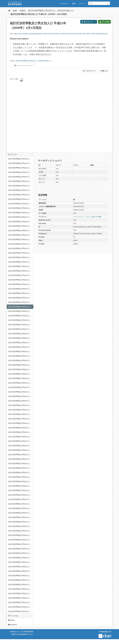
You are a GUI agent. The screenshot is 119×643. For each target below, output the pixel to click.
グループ (82, 3)
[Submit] (108, 3)
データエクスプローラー (24, 65)
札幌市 (22, 11)
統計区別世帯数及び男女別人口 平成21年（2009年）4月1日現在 (38, 14)
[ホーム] (9, 11)
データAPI (104, 22)
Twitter (11, 620)
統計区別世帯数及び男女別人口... (19, 159)
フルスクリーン (89, 71)
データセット (64, 3)
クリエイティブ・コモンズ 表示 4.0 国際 (87, 217)
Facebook (12, 625)
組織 (73, 3)
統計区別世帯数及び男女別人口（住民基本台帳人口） (51, 11)
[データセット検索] (99, 3)
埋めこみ (103, 71)
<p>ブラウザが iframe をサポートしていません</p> (59, 112)
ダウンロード (87, 22)
